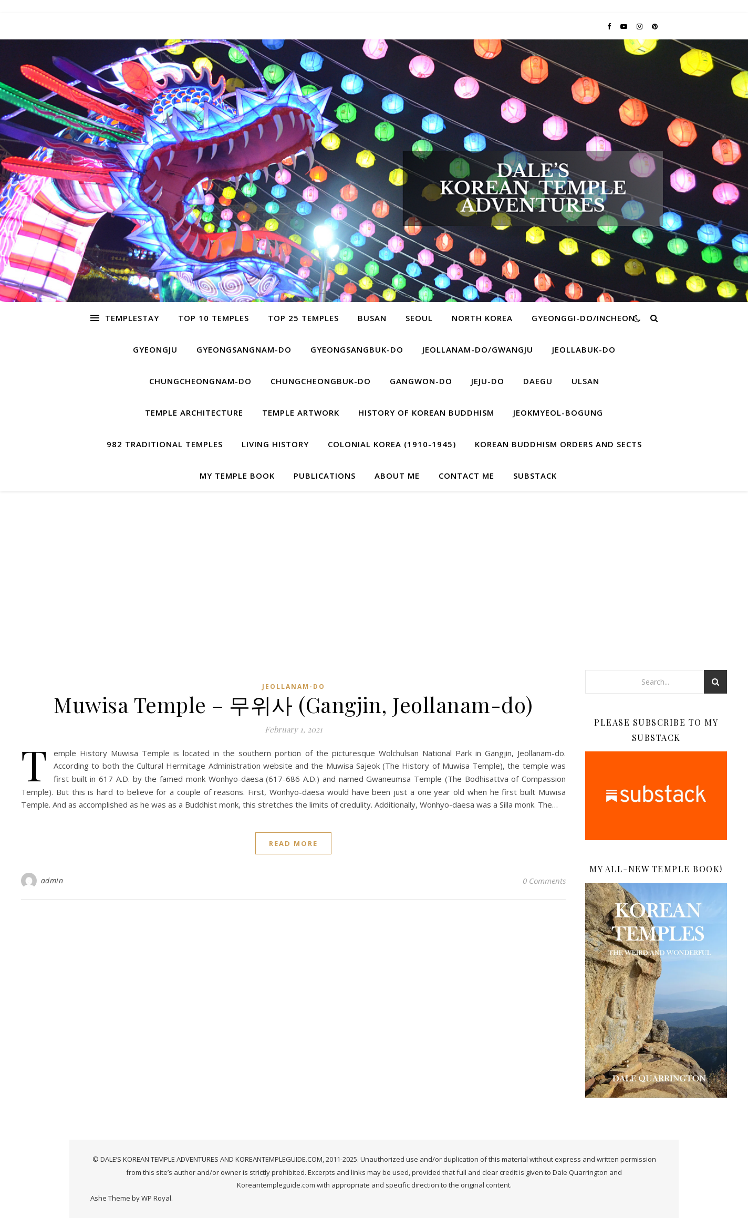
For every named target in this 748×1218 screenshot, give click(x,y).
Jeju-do (487, 381)
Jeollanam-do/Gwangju (477, 349)
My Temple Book (237, 475)
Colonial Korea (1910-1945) (392, 444)
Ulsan (585, 381)
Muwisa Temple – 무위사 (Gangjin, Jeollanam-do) (293, 704)
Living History (275, 444)
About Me (397, 475)
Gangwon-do (421, 381)
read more (293, 843)
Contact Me (466, 475)
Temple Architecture (194, 412)
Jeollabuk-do (584, 349)
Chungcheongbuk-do (321, 381)
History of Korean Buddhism (426, 412)
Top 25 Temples (303, 318)
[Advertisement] (374, 570)
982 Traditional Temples (165, 444)
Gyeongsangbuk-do (356, 349)
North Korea (482, 318)
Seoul (419, 318)
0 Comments (544, 880)
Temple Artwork (300, 412)
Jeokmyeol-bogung (558, 412)
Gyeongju (155, 349)
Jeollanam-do (293, 686)
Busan (372, 318)
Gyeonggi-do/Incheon (583, 318)
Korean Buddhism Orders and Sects (558, 444)
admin (52, 880)
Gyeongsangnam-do (244, 349)
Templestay (132, 318)
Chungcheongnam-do (200, 381)
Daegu (538, 381)
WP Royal (156, 1198)
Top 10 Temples (213, 318)
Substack (535, 475)
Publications (325, 475)
